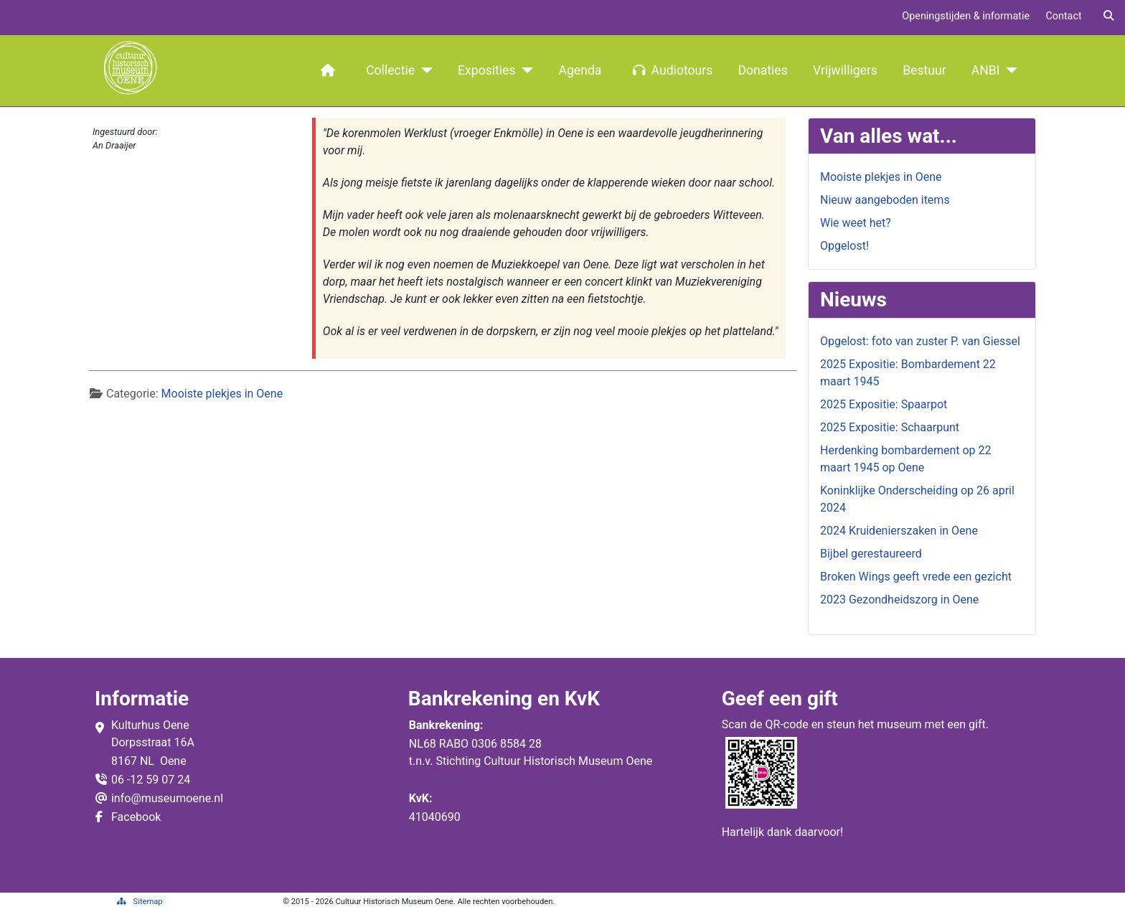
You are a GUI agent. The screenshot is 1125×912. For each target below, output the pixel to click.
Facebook (136, 817)
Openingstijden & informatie (966, 16)
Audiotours (670, 70)
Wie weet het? (855, 223)
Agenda (580, 70)
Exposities (486, 70)
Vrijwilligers (845, 70)
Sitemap (140, 901)
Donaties (762, 70)
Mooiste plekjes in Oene (222, 393)
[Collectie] (424, 70)
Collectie (390, 70)
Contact (1063, 16)
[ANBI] (1009, 70)
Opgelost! (844, 246)
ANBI (985, 70)
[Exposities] (525, 70)
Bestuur (924, 70)
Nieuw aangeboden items (885, 200)
